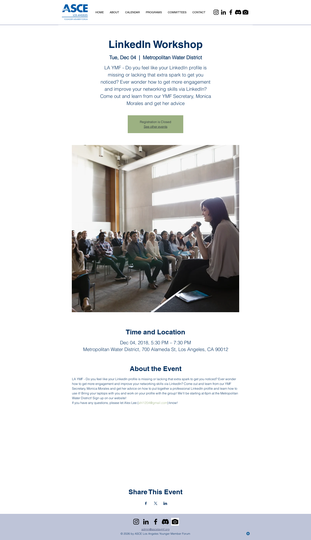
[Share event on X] (155, 503)
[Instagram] (216, 12)
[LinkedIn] (223, 12)
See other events (155, 127)
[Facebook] (230, 12)
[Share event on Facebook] (146, 503)
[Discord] (238, 12)
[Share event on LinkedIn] (165, 503)
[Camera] (245, 12)
